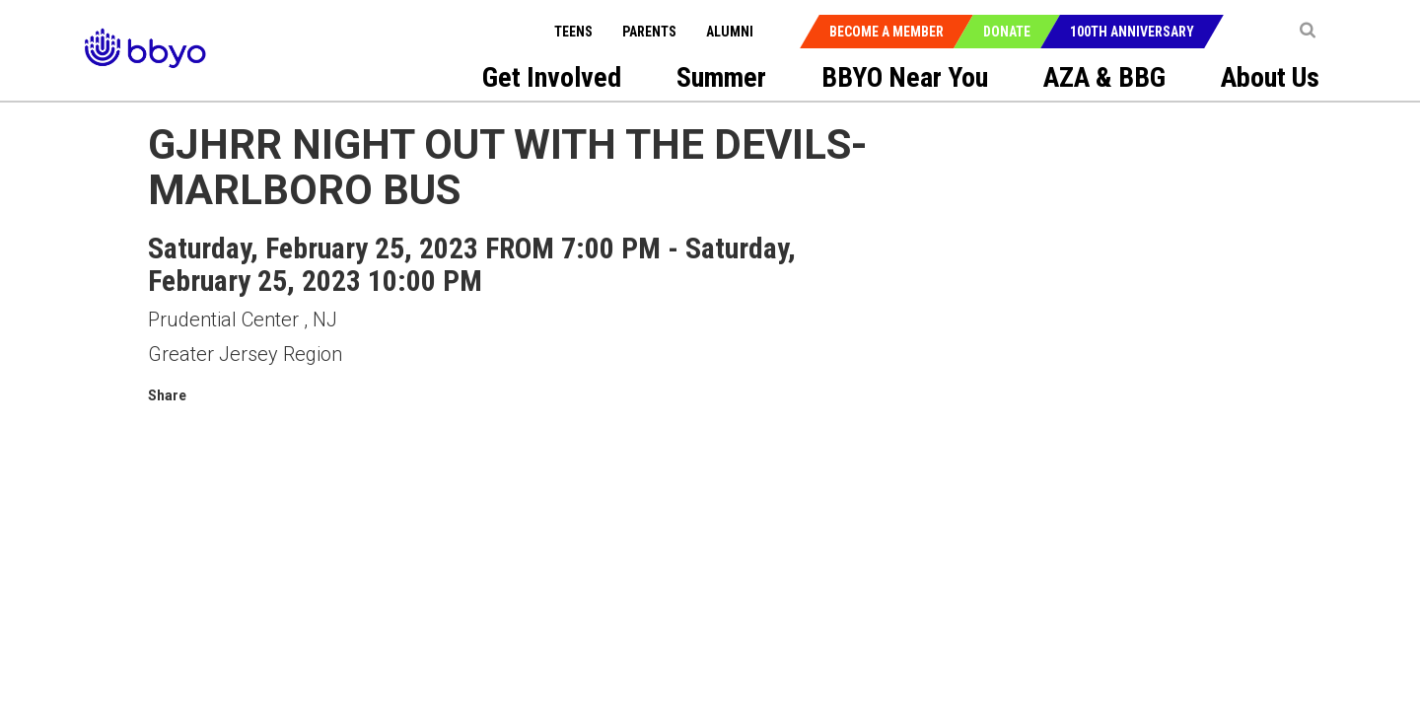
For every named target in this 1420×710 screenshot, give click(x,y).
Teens (573, 31)
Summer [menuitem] (721, 77)
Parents (649, 31)
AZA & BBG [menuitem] (1104, 77)
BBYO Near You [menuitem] (904, 77)
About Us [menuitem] (1270, 77)
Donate (1006, 31)
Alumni (729, 31)
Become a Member (886, 31)
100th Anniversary (1132, 31)
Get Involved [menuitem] (551, 77)
